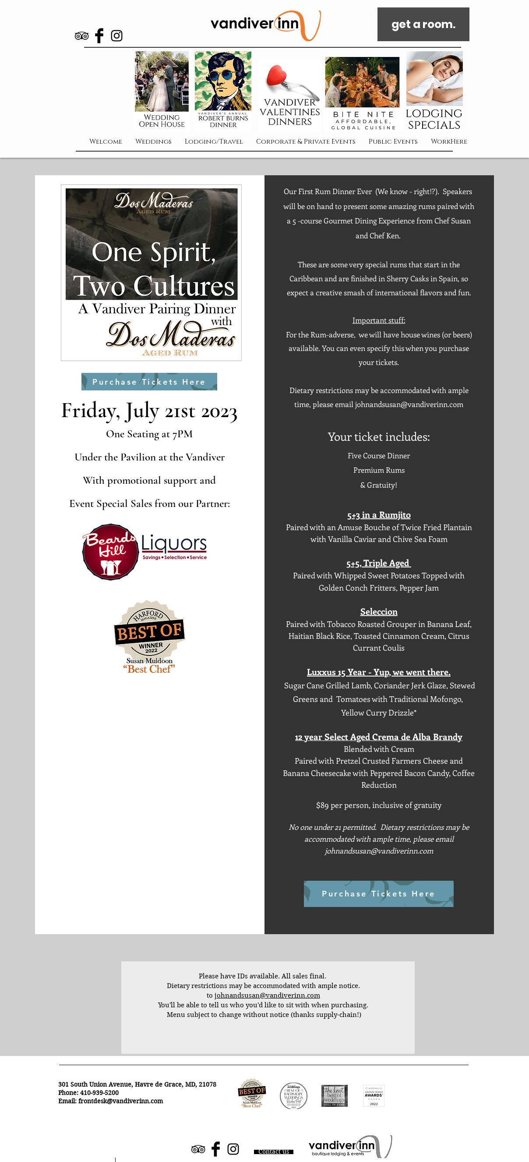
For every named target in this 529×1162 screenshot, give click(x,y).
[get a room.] (423, 24)
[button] (434, 91)
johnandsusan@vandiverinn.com (409, 404)
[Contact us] (273, 1152)
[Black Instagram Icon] (116, 35)
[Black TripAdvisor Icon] (81, 35)
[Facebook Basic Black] (99, 35)
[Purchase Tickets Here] (149, 381)
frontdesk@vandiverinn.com (120, 1101)
